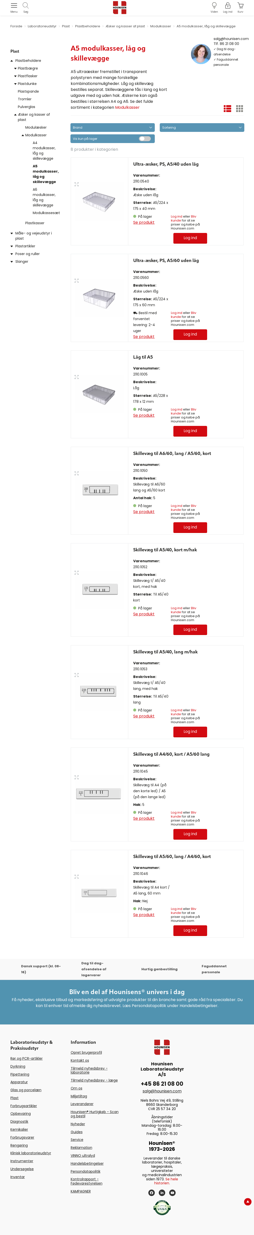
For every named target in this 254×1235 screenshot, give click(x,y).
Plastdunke (27, 83)
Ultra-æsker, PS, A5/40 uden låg (166, 164)
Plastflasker (27, 76)
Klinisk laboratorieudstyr (30, 1153)
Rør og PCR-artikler (26, 1058)
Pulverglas (26, 106)
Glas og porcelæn (25, 1089)
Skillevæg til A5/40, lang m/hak (165, 652)
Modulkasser (36, 135)
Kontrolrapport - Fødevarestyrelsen (86, 1181)
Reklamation (81, 1147)
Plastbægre (28, 68)
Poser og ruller (27, 253)
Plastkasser (34, 223)
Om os (76, 1088)
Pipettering (19, 1074)
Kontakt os (80, 1060)
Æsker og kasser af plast (34, 117)
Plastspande (28, 91)
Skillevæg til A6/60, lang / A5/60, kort (172, 453)
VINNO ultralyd (83, 1155)
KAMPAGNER (81, 1191)
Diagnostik (19, 1121)
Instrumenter (21, 1161)
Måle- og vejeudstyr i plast (33, 236)
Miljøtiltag (79, 1096)
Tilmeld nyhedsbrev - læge (94, 1080)
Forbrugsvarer (22, 1137)
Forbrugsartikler (23, 1105)
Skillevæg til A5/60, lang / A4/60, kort (172, 857)
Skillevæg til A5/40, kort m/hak (165, 550)
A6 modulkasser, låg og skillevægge (44, 197)
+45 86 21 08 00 (162, 1084)
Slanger (21, 261)
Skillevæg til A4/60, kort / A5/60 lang (171, 754)
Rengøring (19, 1145)
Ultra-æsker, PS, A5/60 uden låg (166, 261)
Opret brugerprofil (86, 1052)
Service (77, 1139)
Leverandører (82, 1103)
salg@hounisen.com (231, 38)
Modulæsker (36, 127)
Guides (77, 1131)
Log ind (176, 216)
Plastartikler (25, 246)
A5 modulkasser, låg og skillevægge (46, 174)
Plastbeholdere (28, 60)
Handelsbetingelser (87, 1163)
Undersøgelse (22, 1168)
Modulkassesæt (46, 212)
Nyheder (78, 1124)
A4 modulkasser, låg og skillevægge (44, 150)
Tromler (25, 99)
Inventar (17, 1176)
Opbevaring (20, 1113)
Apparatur (19, 1082)
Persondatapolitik (85, 1171)
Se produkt (144, 222)
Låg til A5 (143, 357)
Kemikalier (19, 1129)
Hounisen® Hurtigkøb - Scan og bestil (95, 1114)
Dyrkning (17, 1066)
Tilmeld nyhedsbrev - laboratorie (89, 1070)
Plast (14, 1097)
